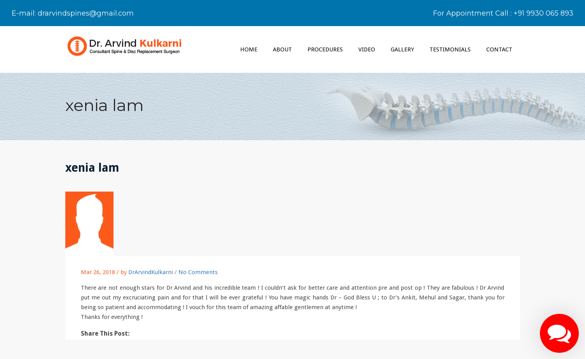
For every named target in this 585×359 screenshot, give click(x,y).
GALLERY (402, 49)
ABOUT (282, 49)
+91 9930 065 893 (543, 13)
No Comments (198, 272)
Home (248, 49)
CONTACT (499, 49)
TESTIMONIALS (450, 49)
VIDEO (366, 49)
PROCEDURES (325, 49)
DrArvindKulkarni (150, 272)
